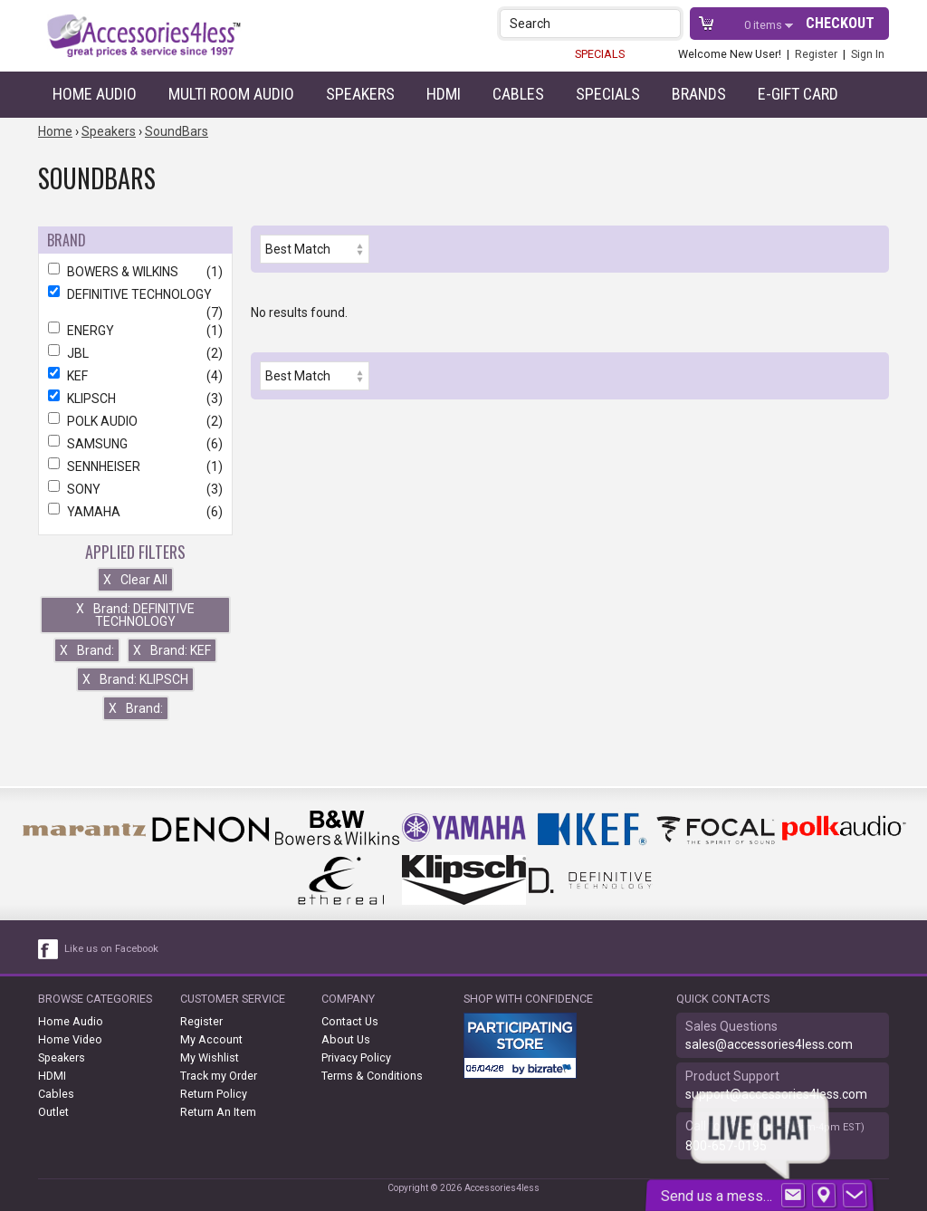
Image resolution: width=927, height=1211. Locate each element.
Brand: (87, 650)
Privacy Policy (356, 1057)
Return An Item (218, 1112)
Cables (518, 93)
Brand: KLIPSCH (135, 679)
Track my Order (218, 1075)
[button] (668, 23)
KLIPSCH (135, 398)
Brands (699, 93)
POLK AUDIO (135, 421)
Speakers (360, 93)
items (764, 25)
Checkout (840, 23)
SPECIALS (600, 54)
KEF (135, 376)
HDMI (443, 93)
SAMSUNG (135, 444)
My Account (211, 1039)
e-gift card (798, 93)
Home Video (70, 1039)
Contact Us (349, 1021)
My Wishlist (209, 1057)
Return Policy (213, 1093)
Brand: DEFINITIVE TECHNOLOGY (135, 615)
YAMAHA (135, 512)
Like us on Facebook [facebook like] (111, 949)
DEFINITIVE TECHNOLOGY (135, 294)
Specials (608, 93)
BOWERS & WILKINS (135, 272)
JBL (135, 353)
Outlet (53, 1112)
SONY (135, 489)
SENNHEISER (135, 466)
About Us (345, 1039)
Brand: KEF (172, 650)
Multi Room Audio (231, 93)
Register (816, 54)
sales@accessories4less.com (769, 1044)
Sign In (867, 54)
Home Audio (95, 93)
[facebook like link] (49, 949)
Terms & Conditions (372, 1075)
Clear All (135, 579)
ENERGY (135, 331)
